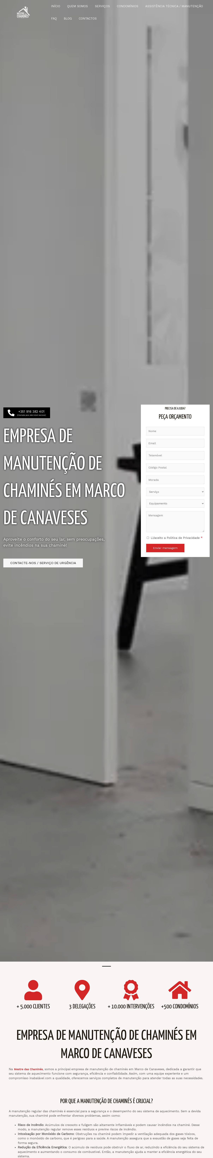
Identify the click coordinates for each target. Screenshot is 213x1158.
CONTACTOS (85, 18)
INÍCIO (55, 6)
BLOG (66, 18)
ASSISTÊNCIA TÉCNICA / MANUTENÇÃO (169, 6)
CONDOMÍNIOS (124, 6)
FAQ (53, 18)
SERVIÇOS (99, 6)
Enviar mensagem (165, 550)
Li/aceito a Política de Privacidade (176, 540)
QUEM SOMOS (76, 6)
